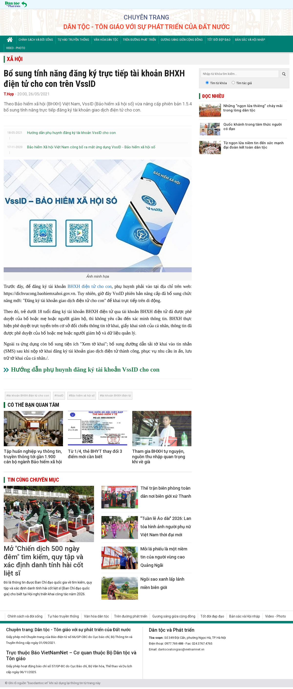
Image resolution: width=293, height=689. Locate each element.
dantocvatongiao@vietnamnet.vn (181, 649)
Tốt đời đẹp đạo (218, 39)
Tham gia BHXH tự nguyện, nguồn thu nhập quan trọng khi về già (158, 456)
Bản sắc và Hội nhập (250, 39)
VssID (59, 395)
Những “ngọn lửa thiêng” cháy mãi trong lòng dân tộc (253, 108)
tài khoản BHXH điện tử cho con (28, 395)
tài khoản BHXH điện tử (116, 395)
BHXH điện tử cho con (90, 286)
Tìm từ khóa (218, 83)
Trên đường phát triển (139, 39)
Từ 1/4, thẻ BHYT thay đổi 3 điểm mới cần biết (95, 454)
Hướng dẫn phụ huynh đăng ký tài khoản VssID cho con (71, 133)
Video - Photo (15, 48)
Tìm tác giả (244, 83)
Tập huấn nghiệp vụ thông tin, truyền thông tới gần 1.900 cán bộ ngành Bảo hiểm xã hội (33, 456)
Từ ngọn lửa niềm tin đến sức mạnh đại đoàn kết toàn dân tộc (253, 145)
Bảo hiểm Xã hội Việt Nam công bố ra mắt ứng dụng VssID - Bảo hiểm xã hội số (91, 147)
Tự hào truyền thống (73, 39)
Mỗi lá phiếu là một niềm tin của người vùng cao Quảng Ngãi (163, 557)
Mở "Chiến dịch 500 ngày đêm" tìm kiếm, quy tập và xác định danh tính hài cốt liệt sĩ (43, 561)
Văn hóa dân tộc (106, 39)
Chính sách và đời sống (36, 39)
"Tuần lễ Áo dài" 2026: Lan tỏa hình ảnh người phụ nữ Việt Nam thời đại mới (165, 526)
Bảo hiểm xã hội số (82, 395)
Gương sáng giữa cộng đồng (182, 39)
